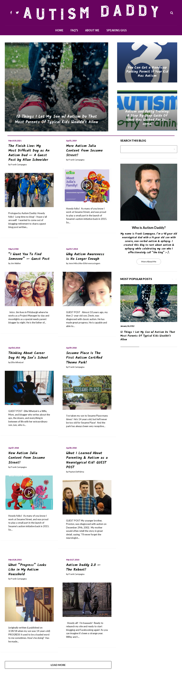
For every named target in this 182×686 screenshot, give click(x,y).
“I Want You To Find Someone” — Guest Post (29, 256)
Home (59, 30)
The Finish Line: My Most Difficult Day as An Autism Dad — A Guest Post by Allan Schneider (29, 153)
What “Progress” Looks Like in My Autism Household (27, 569)
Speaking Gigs (116, 30)
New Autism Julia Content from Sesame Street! (27, 457)
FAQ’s (74, 30)
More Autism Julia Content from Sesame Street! (84, 150)
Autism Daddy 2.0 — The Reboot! (83, 567)
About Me (92, 30)
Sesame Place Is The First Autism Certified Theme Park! (84, 357)
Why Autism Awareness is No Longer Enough (85, 256)
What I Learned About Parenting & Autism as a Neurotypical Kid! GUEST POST (85, 460)
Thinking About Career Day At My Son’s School (28, 355)
